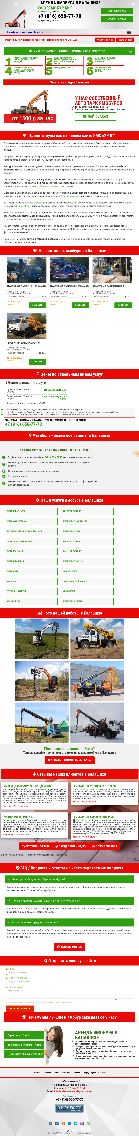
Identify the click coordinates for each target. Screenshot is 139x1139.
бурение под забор (70, 196)
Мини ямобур (69, 594)
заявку (81, 460)
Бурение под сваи (71, 535)
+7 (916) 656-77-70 (59, 16)
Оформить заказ (117, 18)
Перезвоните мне (117, 10)
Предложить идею (70, 849)
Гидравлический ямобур (75, 585)
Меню (129, 31)
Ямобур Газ (12, 585)
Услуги (56, 1073)
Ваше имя (10, 970)
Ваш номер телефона (16, 979)
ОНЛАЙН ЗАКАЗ (95, 116)
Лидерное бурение (72, 554)
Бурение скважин (15, 554)
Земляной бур (13, 605)
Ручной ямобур (70, 575)
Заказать (37, 308)
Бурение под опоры (72, 605)
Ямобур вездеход (71, 545)
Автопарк (46, 1073)
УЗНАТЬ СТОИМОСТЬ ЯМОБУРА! (70, 763)
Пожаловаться (104, 849)
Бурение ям (12, 575)
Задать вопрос (124, 39)
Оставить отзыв (35, 849)
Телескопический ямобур (19, 545)
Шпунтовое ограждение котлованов (24, 535)
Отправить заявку (20, 1009)
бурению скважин (49, 186)
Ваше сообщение (14, 988)
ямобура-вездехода (35, 202)
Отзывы (66, 1073)
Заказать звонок (105, 39)
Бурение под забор (16, 514)
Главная (36, 1073)
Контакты (77, 1073)
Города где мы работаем (95, 1073)
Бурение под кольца (73, 565)
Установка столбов (16, 525)
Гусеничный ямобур (16, 594)
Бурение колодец (15, 565)
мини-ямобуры (23, 206)
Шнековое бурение (72, 514)
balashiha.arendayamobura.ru (25, 32)
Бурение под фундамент (75, 525)
